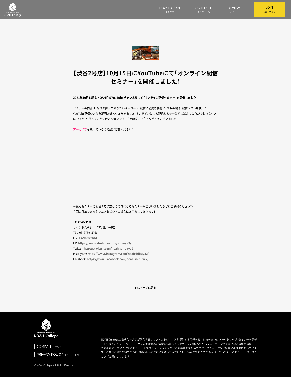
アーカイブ (80, 129)
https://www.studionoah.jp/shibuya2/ (104, 243)
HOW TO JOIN (169, 10)
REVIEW (234, 10)
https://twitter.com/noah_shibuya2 (108, 248)
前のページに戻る (145, 287)
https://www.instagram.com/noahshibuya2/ (118, 254)
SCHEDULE (203, 10)
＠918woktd (88, 238)
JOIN (269, 10)
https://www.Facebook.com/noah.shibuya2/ (117, 259)
